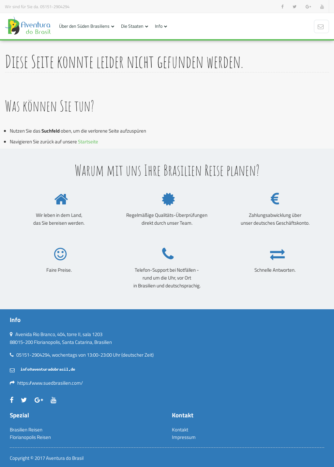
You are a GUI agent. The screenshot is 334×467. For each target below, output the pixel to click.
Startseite (88, 141)
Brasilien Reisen (26, 429)
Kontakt (180, 429)
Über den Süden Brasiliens (84, 26)
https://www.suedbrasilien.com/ (50, 383)
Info (158, 26)
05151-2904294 (54, 6)
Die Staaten (132, 26)
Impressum (184, 437)
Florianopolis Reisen (30, 437)
